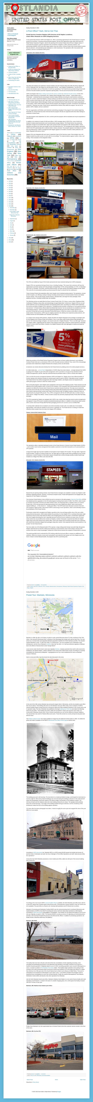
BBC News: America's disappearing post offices (14, 102)
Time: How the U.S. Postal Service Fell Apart (14, 113)
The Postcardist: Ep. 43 (13, 100)
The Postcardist (12, 91)
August (12, 220)
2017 (10, 197)
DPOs (12, 138)
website (49, 644)
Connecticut (18, 136)
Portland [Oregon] (11, 160)
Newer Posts (30, 1079)
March (11, 231)
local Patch (42, 370)
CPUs (44, 586)
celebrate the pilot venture (70, 93)
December (12, 207)
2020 (10, 191)
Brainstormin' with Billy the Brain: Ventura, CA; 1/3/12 (14, 126)
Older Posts (83, 1079)
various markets (58, 93)
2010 (10, 242)
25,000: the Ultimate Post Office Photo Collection (14, 70)
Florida (13, 139)
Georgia (47, 586)
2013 (10, 206)
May (11, 227)
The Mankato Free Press (47, 967)
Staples (31, 587)
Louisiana (9, 147)
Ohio (16, 157)
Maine (16, 147)
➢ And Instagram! (11, 35)
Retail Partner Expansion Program (74, 586)
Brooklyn (19, 132)
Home (56, 1079)
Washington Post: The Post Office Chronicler (14, 105)
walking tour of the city (65, 709)
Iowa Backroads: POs (13, 93)
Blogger (59, 1091)
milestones (9, 167)
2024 (10, 183)
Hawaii (19, 139)
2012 (10, 237)
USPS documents (37, 852)
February (12, 233)
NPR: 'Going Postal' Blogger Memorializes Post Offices (14, 109)
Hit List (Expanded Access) (14, 143)
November (12, 209)
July (11, 223)
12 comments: (44, 584)
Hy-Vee (34, 1075)
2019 (10, 193)
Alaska (8, 132)
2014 (10, 204)
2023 (10, 185)
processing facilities (46, 1075)
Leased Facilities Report (51, 902)
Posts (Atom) (36, 1082)
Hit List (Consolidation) (14, 142)
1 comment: (43, 1073)
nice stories (18, 167)
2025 (10, 181)
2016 (10, 199)
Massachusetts (53, 586)
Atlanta (31, 586)
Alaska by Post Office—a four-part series (14, 67)
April (11, 229)
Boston (13, 132)
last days (17, 166)
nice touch (11, 169)
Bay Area (36, 586)
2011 (10, 240)
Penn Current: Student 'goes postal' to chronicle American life (14, 116)
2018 (10, 195)
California (40, 586)
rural (17, 169)
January (12, 235)
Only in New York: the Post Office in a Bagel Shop (14, 78)
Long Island (14, 146)
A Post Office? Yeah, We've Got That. (42, 31)
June (11, 225)
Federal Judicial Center (35, 718)
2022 (10, 187)
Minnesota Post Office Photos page (58, 720)
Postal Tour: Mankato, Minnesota (40, 595)
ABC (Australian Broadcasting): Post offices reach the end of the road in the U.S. (14, 121)
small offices (11, 170)
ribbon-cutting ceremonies (45, 93)
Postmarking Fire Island (13, 80)
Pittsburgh (65, 586)
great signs (9, 166)
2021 (10, 189)
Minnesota (39, 1075)
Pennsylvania (59, 586)
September (12, 218)
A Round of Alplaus (12, 72)
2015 (10, 201)
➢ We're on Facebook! (12, 34)
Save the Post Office (76, 499)
